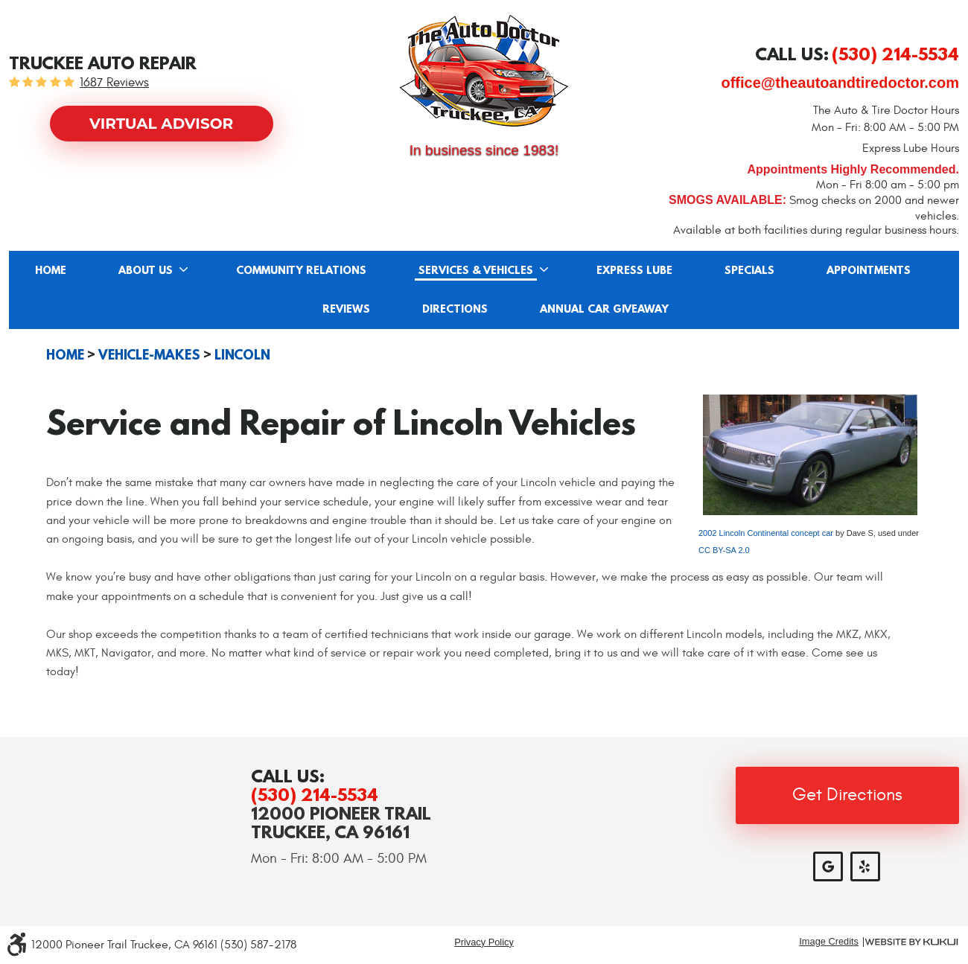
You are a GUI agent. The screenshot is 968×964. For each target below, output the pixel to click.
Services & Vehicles (475, 271)
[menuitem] (50, 270)
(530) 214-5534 (314, 794)
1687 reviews (114, 83)
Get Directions (847, 795)
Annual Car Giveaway (604, 310)
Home (50, 271)
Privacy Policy (484, 942)
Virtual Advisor (161, 124)
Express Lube (634, 271)
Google (828, 866)
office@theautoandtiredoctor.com (840, 82)
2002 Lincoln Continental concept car (765, 533)
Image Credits (829, 942)
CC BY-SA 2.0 (724, 550)
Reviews (346, 310)
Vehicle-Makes (149, 355)
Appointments (869, 271)
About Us (145, 271)
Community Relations (301, 271)
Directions (455, 310)
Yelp (865, 866)
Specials (749, 271)
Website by (911, 942)
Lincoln (242, 355)
